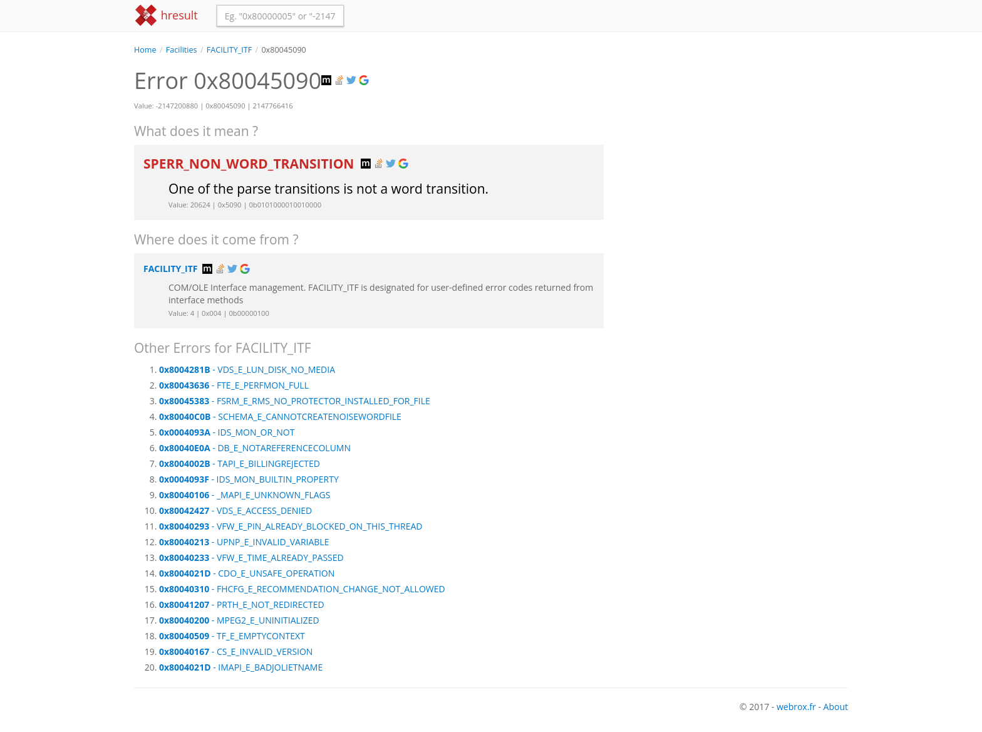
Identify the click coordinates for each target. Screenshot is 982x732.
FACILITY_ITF (229, 49)
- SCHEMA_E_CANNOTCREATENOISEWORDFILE (280, 416)
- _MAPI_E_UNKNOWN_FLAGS (244, 495)
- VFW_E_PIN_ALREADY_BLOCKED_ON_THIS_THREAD (291, 526)
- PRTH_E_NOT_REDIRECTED (241, 604)
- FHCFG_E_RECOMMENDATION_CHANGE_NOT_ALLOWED (302, 589)
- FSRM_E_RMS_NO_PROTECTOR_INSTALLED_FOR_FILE (294, 401)
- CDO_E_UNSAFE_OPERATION (246, 573)
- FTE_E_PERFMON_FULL (234, 385)
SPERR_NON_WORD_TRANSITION (250, 163)
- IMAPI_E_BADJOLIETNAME (241, 667)
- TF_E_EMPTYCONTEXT (232, 636)
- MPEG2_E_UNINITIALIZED (239, 620)
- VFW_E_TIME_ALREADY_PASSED (251, 557)
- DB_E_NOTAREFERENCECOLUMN (255, 448)
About (836, 707)
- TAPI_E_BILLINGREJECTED (239, 463)
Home (145, 49)
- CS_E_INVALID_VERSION (236, 651)
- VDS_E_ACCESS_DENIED (235, 510)
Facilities (181, 49)
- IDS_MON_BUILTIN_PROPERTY (249, 479)
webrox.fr (796, 707)
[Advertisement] (735, 143)
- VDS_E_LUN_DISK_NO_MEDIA (247, 369)
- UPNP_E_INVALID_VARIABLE (244, 542)
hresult (166, 15)
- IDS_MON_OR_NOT (226, 432)
